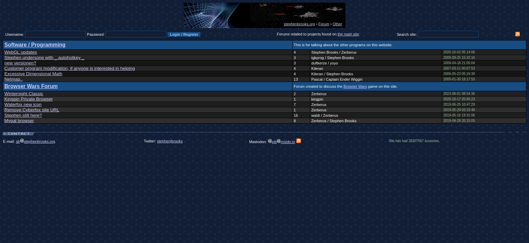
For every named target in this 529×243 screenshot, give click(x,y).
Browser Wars (355, 86)
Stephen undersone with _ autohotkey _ (44, 57)
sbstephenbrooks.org (35, 141)
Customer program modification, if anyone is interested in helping (69, 68)
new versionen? (20, 62)
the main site (348, 34)
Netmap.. (13, 79)
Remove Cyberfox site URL (31, 109)
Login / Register (184, 34)
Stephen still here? (23, 115)
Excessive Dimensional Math (33, 73)
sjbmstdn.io (281, 142)
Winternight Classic (23, 93)
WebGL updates (20, 52)
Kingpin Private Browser (28, 99)
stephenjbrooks (170, 141)
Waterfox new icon (22, 104)
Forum (323, 24)
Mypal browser (19, 120)
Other (337, 24)
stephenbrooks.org (299, 24)
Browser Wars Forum (31, 86)
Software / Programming (34, 45)
